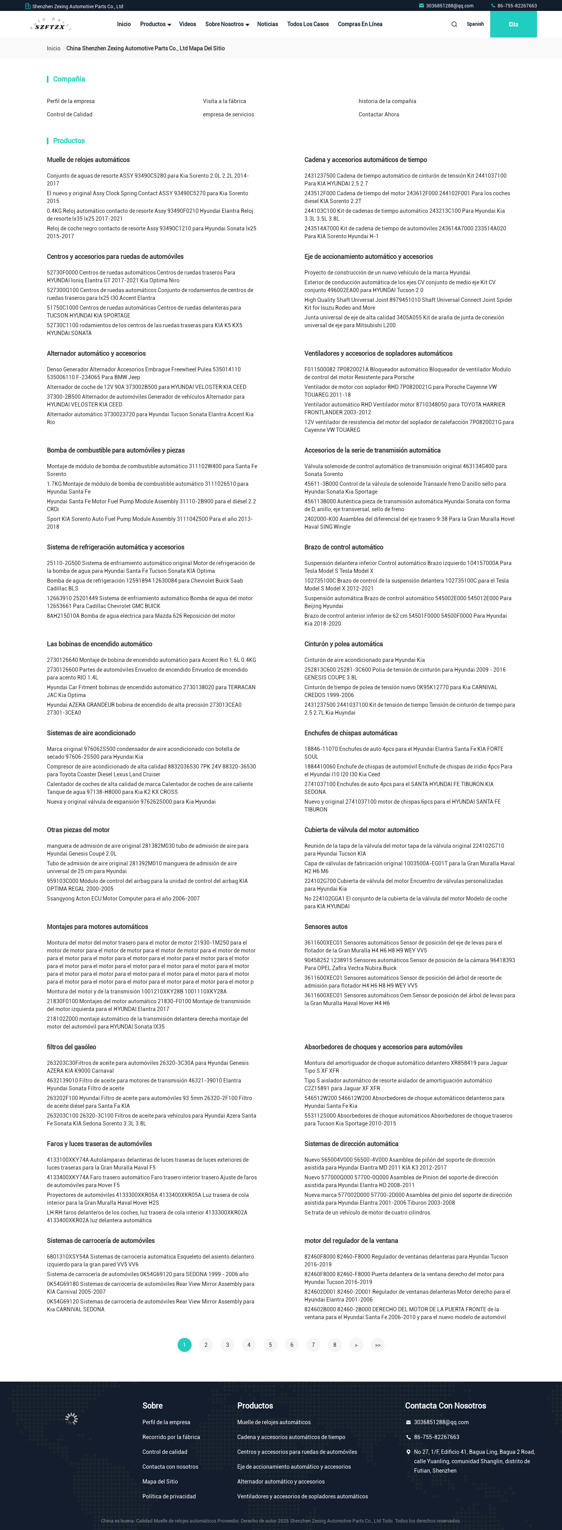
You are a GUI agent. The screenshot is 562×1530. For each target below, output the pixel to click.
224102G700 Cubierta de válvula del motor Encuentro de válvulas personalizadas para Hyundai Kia (403, 885)
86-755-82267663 (513, 6)
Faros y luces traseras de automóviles (99, 1144)
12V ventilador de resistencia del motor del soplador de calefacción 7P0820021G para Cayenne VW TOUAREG (409, 426)
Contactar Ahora (379, 114)
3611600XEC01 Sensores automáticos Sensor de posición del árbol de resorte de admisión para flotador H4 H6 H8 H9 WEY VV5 (403, 982)
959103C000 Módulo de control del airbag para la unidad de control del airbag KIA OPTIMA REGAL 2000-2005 (147, 885)
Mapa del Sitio (160, 1481)
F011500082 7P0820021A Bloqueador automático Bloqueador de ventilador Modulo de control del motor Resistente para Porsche (407, 373)
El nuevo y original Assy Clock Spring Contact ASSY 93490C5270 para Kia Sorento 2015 (147, 197)
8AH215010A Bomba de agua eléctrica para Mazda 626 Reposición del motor (141, 616)
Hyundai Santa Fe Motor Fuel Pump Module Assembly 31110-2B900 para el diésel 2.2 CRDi (151, 505)
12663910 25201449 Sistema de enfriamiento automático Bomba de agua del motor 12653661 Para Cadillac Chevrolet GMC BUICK (150, 602)
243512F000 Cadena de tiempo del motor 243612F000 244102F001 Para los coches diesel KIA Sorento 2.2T (407, 197)
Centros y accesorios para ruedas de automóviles (115, 256)
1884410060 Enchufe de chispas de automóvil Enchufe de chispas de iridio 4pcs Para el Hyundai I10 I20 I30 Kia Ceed (408, 770)
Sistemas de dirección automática (351, 1144)
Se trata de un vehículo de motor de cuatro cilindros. (368, 1212)
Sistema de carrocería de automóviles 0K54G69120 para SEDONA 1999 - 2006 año (148, 1274)
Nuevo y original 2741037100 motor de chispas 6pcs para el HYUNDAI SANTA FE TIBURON (402, 806)
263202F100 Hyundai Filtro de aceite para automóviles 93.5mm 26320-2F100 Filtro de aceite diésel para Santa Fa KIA (149, 1102)
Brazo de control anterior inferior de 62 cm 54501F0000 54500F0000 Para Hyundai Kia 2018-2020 (405, 620)
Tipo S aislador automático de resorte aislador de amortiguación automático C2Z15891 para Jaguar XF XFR (398, 1084)
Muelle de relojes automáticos (88, 160)
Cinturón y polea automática (343, 644)
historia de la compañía (387, 101)
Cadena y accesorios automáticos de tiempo (365, 160)
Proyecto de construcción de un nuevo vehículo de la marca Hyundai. (388, 272)
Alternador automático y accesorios (96, 353)
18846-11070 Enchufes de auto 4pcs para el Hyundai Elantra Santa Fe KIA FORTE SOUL (403, 753)
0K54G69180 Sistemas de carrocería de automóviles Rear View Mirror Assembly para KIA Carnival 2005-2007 (150, 1288)
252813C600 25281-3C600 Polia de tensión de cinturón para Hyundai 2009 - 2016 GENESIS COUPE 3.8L (405, 674)
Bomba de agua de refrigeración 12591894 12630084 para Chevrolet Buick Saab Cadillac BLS (145, 585)
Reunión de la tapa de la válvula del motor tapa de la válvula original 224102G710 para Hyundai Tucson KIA (404, 850)
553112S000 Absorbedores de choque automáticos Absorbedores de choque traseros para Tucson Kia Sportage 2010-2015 (408, 1120)
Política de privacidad (169, 1496)
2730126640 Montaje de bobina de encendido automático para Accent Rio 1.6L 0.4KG (151, 660)
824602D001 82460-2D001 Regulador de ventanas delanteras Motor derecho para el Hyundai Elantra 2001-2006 (407, 1296)
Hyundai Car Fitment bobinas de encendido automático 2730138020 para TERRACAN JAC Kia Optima (151, 691)
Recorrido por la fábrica (171, 1437)
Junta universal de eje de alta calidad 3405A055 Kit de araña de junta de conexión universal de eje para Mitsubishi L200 (404, 321)
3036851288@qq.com (446, 6)
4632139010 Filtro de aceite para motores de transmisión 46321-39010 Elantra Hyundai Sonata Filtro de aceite (144, 1084)
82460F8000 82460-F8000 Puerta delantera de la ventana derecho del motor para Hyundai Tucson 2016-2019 (404, 1278)
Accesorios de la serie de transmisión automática (372, 450)
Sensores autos (325, 927)
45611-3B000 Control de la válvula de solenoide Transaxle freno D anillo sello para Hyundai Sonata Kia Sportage (405, 488)
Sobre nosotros (226, 24)
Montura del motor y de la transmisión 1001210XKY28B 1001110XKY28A (137, 991)
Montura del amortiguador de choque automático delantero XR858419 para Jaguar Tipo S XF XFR (406, 1067)
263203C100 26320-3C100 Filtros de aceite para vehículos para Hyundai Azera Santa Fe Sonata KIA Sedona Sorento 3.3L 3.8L (151, 1120)
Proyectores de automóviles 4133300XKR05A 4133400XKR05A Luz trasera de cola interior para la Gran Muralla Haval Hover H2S (148, 1199)
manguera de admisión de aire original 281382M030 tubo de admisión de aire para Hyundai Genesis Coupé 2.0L (148, 850)
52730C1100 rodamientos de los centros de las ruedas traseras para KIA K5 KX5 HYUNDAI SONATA (144, 329)
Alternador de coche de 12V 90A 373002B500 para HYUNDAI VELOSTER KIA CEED (146, 387)
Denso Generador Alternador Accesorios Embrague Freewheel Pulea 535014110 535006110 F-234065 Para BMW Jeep (144, 373)
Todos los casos (308, 24)
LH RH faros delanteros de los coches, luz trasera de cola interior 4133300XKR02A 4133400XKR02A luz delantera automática (147, 1216)
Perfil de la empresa (71, 101)
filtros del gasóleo (71, 1047)
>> (378, 1345)
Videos (187, 24)
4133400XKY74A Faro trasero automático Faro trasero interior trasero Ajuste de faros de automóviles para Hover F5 (152, 1181)
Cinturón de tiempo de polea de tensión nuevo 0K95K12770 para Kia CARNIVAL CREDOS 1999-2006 (401, 691)
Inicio (124, 24)
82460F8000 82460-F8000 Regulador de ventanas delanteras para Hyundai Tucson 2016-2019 (406, 1261)
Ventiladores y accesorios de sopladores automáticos (378, 353)
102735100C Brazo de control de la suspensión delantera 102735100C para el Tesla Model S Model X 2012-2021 (406, 585)
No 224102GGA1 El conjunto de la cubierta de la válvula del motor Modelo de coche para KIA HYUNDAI (405, 902)
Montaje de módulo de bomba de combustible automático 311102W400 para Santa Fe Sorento (152, 470)
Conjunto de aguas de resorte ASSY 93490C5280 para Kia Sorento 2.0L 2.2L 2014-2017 (148, 180)
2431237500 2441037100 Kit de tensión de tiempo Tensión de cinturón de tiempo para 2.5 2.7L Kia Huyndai (409, 709)
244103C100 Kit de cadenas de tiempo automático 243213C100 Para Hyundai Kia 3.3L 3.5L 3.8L (404, 215)
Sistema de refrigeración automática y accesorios (115, 547)
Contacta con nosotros (170, 1467)
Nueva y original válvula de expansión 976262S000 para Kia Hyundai (131, 802)
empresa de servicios (228, 114)
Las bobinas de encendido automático (99, 644)
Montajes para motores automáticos (97, 927)
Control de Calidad (69, 114)
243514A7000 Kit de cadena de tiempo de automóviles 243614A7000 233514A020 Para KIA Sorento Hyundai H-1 (405, 232)
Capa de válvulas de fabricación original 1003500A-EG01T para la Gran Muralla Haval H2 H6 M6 (409, 867)
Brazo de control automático (343, 547)
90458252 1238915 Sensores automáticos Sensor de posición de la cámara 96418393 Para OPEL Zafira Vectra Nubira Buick (409, 964)
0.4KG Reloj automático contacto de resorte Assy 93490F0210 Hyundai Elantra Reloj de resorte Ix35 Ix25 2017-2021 (150, 215)
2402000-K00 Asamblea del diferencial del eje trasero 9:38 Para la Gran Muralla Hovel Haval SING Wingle (409, 523)
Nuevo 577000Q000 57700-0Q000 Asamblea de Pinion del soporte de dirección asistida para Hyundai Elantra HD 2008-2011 (401, 1181)
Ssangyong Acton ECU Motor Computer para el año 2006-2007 (123, 898)
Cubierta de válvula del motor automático (361, 830)
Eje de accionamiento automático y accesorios (368, 256)
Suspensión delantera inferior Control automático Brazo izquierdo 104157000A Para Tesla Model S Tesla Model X (408, 567)
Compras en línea (360, 24)
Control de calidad (164, 1452)
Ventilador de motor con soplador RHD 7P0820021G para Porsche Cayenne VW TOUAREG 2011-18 (400, 391)
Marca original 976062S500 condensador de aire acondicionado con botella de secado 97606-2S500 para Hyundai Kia (143, 753)
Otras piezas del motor (78, 830)
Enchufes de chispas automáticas (350, 733)
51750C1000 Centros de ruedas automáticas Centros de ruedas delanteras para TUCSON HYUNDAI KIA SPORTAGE (144, 312)
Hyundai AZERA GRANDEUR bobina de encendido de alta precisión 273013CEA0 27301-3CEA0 (144, 709)
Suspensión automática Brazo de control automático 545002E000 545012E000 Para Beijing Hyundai (408, 602)
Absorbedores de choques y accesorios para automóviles (383, 1047)
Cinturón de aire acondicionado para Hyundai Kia (364, 660)
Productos (155, 24)
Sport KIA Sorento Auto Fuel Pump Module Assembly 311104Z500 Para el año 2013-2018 (150, 523)
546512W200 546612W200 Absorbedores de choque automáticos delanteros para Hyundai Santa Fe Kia (404, 1102)
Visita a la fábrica (224, 101)
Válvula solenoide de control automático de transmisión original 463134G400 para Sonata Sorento (405, 470)
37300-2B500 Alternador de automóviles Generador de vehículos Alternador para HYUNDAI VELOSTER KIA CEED (146, 401)
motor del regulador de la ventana (351, 1241)
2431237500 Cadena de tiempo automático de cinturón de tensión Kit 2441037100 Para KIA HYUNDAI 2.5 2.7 (405, 180)
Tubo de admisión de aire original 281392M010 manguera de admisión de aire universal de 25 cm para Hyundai (142, 867)
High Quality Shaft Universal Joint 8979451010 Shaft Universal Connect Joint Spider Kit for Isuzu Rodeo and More (408, 304)
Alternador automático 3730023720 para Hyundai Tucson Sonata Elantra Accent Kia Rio (150, 418)
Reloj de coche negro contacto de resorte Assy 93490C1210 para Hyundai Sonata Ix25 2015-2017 (151, 232)
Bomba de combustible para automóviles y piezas (116, 450)
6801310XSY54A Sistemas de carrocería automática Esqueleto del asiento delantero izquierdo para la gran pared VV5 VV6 (150, 1261)
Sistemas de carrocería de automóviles (101, 1241)
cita (513, 24)
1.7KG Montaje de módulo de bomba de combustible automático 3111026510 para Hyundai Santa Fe (148, 488)
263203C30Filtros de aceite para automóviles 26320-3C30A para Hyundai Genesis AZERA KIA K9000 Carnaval (148, 1067)
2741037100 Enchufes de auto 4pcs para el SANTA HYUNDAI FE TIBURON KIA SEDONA (399, 788)
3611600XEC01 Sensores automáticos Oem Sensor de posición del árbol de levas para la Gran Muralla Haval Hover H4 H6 (409, 999)
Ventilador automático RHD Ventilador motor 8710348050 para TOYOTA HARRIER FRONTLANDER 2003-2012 (404, 408)
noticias (267, 24)
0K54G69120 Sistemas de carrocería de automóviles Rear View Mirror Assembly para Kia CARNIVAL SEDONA (150, 1305)
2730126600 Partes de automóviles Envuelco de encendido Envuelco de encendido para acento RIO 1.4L (147, 674)
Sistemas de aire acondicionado (91, 733)
